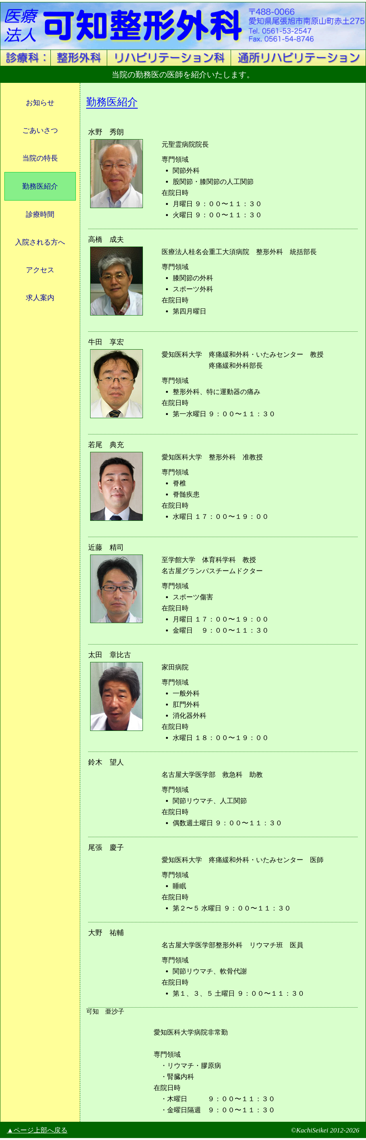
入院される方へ (40, 242)
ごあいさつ (40, 130)
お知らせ (40, 103)
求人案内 (40, 298)
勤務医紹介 (40, 186)
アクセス (40, 270)
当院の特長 (40, 158)
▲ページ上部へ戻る (37, 1130)
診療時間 (40, 214)
